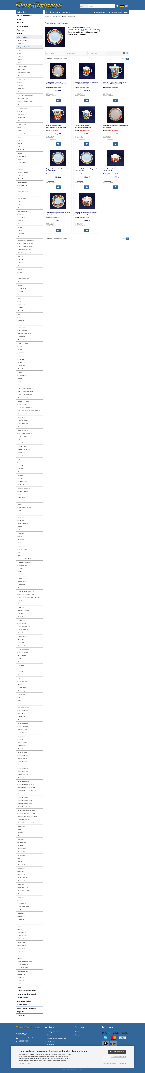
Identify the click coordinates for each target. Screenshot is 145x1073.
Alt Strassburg (22, 69)
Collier (20, 272)
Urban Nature (22, 903)
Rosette (20, 675)
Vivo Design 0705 (23, 964)
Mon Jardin (21, 546)
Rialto (19, 658)
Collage (20, 269)
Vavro (19, 923)
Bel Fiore (20, 159)
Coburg (20, 266)
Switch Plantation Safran (25, 800)
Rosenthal (20, 30)
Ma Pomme (21, 520)
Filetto (20, 346)
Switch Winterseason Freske (26, 823)
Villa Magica (21, 948)
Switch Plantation (23, 797)
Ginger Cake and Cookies (25, 433)
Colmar (20, 275)
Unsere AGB (49, 1041)
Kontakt (77, 1035)
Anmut (20, 92)
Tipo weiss (21, 845)
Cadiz (19, 188)
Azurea (20, 130)
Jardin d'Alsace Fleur (24, 488)
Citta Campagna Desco (25, 246)
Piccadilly (21, 633)
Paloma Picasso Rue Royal (26, 594)
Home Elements (22, 443)
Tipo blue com (22, 836)
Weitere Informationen (119, 1056)
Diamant (20, 307)
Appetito (20, 105)
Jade (19, 472)
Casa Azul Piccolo (23, 211)
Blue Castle (21, 166)
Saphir (20, 697)
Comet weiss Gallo (23, 278)
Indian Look (21, 452)
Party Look (21, 604)
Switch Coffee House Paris (26, 794)
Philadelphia (21, 620)
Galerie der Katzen (23, 401)
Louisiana (21, 517)
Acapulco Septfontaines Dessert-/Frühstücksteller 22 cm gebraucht (56, 83)
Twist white (21, 897)
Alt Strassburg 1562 (24, 72)
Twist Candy (21, 874)
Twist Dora (21, 894)
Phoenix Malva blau (24, 626)
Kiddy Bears (21, 497)
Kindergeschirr (22, 1004)
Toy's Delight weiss (23, 852)
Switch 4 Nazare (23, 778)
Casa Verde (21, 217)
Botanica (20, 169)
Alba (19, 53)
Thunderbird (21, 826)
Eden (19, 317)
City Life (20, 256)
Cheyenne (21, 233)
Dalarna (20, 291)
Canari (20, 201)
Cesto (20, 230)
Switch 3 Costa (22, 762)
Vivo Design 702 (23, 968)
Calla (19, 195)
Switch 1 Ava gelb (23, 726)
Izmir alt (20, 465)
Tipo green (21, 839)
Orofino (20, 572)
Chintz (20, 237)
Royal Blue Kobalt (23, 681)
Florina (20, 372)
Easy (19, 314)
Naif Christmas (22, 549)
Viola (19, 955)
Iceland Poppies (22, 446)
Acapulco (20, 43)
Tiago (19, 829)
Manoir (20, 526)
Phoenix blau (22, 623)
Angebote (20, 1012)
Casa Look (21, 214)
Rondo (20, 668)
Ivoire (19, 462)
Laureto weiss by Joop (24, 507)
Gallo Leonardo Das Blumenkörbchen (29, 411)
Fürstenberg (21, 23)
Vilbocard (21, 939)
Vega (19, 926)
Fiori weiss (21, 353)
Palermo (20, 588)
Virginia (20, 958)
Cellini (20, 227)
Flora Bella (21, 356)
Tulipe (20, 861)
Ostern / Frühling (22, 997)
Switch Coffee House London (26, 787)
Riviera (20, 662)
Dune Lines (21, 311)
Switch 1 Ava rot (22, 729)
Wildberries (21, 984)
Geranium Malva (23, 430)
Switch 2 (20, 739)
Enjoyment (21, 324)
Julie (19, 494)
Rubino (20, 684)
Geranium (21, 427)
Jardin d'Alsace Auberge (25, 485)
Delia (19, 298)
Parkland (20, 601)
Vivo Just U (21, 974)
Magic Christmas (23, 523)
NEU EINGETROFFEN (24, 16)
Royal (19, 678)
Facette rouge (22, 327)
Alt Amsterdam (22, 63)
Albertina (20, 56)
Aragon (20, 111)
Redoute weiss (22, 655)
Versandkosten (51, 94)
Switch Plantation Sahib (25, 803)
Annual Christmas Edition (25, 101)
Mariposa (20, 533)
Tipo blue (20, 832)
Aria (19, 121)
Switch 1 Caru (22, 736)
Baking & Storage (23, 134)
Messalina (21, 539)
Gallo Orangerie (22, 414)
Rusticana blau (22, 687)
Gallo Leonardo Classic (25, 407)
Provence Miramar (23, 649)
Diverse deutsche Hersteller (26, 990)
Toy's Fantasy (22, 855)
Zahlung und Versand (52, 1032)
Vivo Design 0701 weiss (25, 961)
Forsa (19, 382)
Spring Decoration (23, 707)
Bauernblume (22, 156)
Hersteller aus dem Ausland (26, 994)
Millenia (20, 543)
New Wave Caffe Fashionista (26, 559)
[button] (84, 6)
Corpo (20, 285)
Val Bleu (20, 910)
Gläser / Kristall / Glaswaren (26, 1008)
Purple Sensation (23, 652)
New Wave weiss (23, 565)
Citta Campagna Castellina (26, 240)
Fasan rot (21, 340)
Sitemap (77, 1032)
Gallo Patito (21, 417)
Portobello (21, 639)
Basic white (21, 150)
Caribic (20, 204)
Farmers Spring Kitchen (25, 333)
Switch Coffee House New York (27, 791)
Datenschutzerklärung (109, 1063)
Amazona (21, 88)
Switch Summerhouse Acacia (26, 813)
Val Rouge (21, 913)
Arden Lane (21, 117)
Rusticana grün (22, 691)
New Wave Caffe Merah (25, 562)
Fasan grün (21, 336)
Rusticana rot (22, 694)
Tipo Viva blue (22, 842)
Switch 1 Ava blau (23, 723)
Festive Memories (23, 343)
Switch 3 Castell (22, 752)
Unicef (20, 900)
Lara (19, 504)
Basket (20, 153)
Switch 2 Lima (22, 745)
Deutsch (21, 1063)
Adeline (20, 50)
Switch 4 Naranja (23, 771)
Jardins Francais (23, 491)
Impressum (49, 1044)
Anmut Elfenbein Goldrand (25, 95)
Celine (20, 224)
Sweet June (21, 716)
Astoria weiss (22, 124)
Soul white (21, 704)
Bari (19, 146)
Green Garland (22, 436)
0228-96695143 (22, 1041)
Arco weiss (21, 114)
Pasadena (21, 607)
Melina (20, 536)
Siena (19, 700)
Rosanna (20, 671)
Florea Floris (21, 365)
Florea (20, 362)
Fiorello (20, 349)
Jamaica (20, 475)
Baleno (20, 137)
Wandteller (21, 981)
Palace (20, 578)
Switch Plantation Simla (25, 807)
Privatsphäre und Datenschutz (55, 1038)
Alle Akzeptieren (117, 1051)
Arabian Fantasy (23, 108)
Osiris (19, 575)
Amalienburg (21, 79)
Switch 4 (20, 765)
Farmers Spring (22, 330)
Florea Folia (21, 369)
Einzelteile (21, 320)
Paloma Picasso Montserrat (26, 591)
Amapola (20, 85)
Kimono (20, 501)
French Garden (22, 385)
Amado (20, 76)
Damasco (21, 295)
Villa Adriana (21, 942)
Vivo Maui (21, 977)
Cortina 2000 (22, 288)
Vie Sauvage (22, 932)
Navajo (20, 555)
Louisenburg (21, 514)
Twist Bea (21, 871)
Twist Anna (21, 868)
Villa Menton (21, 952)
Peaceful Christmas (24, 610)
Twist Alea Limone (23, 865)
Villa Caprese (22, 945)
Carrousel (21, 208)
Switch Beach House (24, 781)
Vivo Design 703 (23, 971)
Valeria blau (21, 916)
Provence (21, 642)
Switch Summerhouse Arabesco (27, 816)
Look (19, 510)
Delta (19, 301)
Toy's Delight (21, 848)
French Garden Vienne (24, 398)
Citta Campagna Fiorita (25, 249)
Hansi (19, 439)
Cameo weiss (22, 198)
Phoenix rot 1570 (23, 629)
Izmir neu (20, 468)
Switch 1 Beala (22, 733)
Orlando (20, 568)
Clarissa (20, 262)
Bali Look (20, 143)
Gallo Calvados (22, 404)
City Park (20, 259)
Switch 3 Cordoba (23, 755)
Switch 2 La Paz (22, 742)
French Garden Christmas (25, 388)
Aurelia (20, 127)
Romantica (21, 665)
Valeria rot (21, 919)
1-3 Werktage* (53, 95)
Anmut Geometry (23, 98)
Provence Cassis (23, 646)
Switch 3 (20, 749)
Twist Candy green (23, 881)
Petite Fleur (21, 617)
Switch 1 (20, 720)
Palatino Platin (22, 581)
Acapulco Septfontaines (25, 47)
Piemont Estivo (22, 636)
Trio (19, 858)
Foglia (20, 378)
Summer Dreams (23, 710)
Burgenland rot (22, 185)
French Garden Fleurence (25, 391)
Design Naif (21, 304)
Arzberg (19, 19)
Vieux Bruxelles (22, 935)
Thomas (20, 33)
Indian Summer (22, 456)
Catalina (20, 221)
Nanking (20, 552)
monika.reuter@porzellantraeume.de (29, 1038)
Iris (19, 459)
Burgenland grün (23, 182)
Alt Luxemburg (22, 66)
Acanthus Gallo (22, 40)
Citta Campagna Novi (24, 253)
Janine (20, 478)
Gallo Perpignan (22, 420)
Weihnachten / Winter (24, 1001)
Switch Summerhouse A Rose (26, 810)
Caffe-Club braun (23, 192)
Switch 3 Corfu (22, 758)
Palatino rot (21, 584)
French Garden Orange (25, 394)
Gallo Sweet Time (23, 423)
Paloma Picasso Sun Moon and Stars (29, 597)
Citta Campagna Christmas (26, 243)
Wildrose (20, 987)
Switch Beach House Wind (26, 784)
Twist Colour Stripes (24, 890)
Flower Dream (22, 375)
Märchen (20, 530)
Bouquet (20, 175)
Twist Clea (21, 884)
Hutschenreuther (22, 26)
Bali (19, 140)
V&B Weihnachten (23, 906)
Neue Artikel (21, 1015)
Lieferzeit (48, 1035)
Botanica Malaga (23, 172)
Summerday (21, 713)
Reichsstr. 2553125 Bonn (21, 1034)
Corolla (20, 282)
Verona (20, 929)
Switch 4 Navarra (23, 774)
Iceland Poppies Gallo (24, 449)
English (29, 1063)
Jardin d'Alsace (22, 481)
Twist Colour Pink (23, 887)
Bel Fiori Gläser (22, 163)
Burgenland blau (23, 179)
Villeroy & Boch (22, 37)
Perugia (20, 613)
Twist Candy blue (23, 877)
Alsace (20, 59)
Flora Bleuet (21, 359)
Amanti (20, 82)
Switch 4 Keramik (23, 768)
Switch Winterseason (24, 819)
